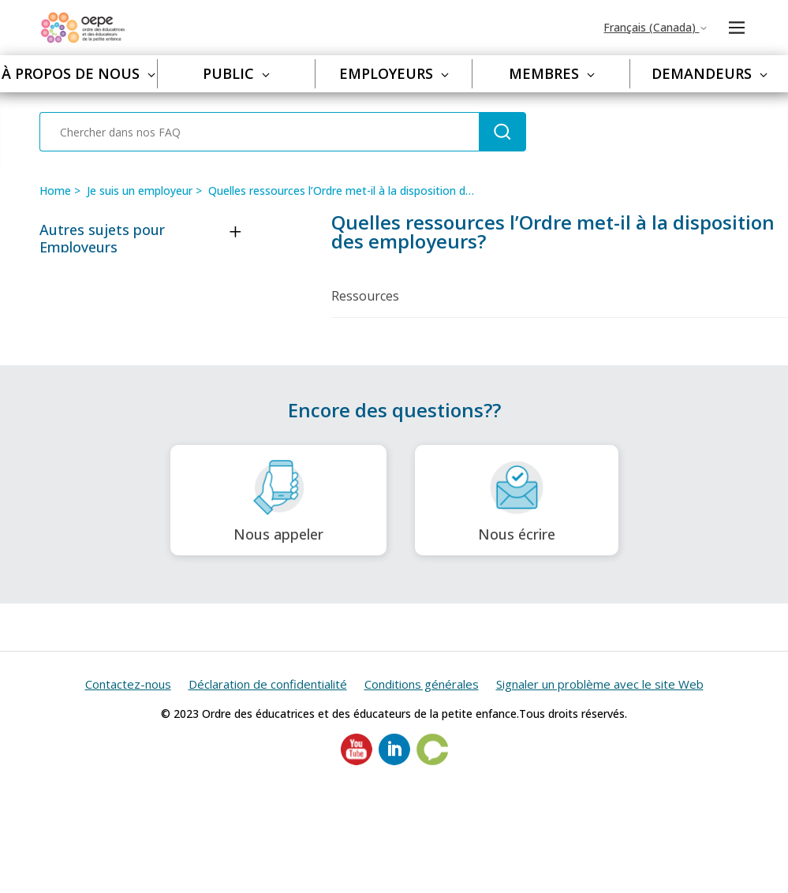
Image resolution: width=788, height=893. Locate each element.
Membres (552, 73)
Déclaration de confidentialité (268, 684)
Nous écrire (516, 501)
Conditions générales (421, 684)
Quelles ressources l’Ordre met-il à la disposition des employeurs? (377, 190)
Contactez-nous (128, 684)
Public (236, 73)
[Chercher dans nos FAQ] (259, 131)
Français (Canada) (655, 27)
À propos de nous (78, 73)
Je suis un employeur (139, 190)
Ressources (365, 296)
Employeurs (394, 73)
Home (55, 190)
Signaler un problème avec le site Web (600, 684)
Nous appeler (278, 501)
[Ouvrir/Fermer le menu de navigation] (736, 27)
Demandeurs (709, 73)
